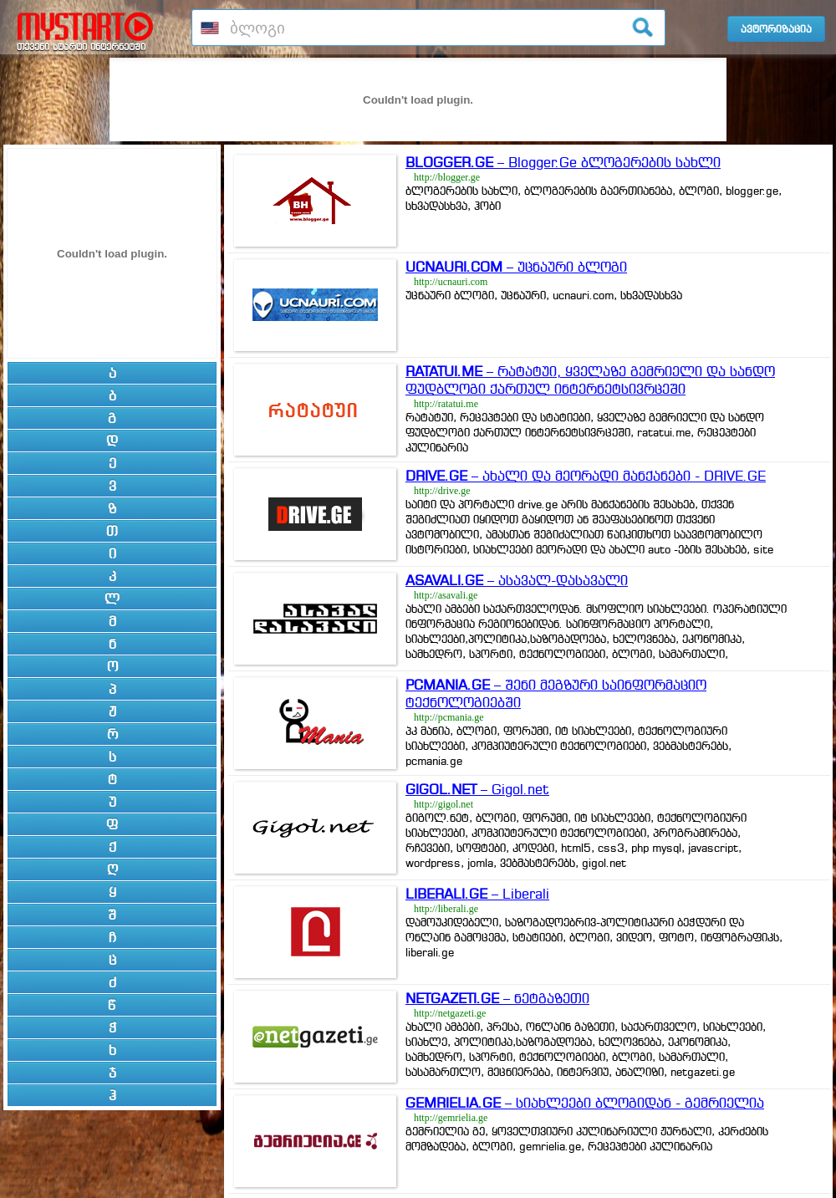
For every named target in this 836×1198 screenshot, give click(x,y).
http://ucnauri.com (450, 282)
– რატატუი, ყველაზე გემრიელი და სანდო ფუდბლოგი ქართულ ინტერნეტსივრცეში (590, 380)
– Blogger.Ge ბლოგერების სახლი (563, 162)
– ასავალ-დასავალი (516, 580)
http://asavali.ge (445, 595)
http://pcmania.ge (449, 717)
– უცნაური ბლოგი (516, 266)
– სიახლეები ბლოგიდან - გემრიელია (584, 1102)
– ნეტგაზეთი (497, 998)
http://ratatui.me (446, 404)
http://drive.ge (442, 491)
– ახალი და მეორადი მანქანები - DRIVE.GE (585, 475)
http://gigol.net (443, 804)
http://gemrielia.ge (450, 1118)
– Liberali (477, 893)
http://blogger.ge (447, 177)
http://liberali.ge (446, 909)
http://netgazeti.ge (450, 1013)
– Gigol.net (477, 789)
